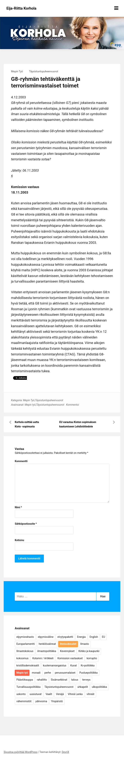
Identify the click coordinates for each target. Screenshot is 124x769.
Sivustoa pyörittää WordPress (20, 752)
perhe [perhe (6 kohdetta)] (47, 672)
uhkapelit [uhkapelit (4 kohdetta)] (82, 686)
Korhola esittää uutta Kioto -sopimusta (27, 424)
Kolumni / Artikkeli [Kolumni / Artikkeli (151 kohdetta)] (42, 658)
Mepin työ (30, 404)
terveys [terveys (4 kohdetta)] (86, 679)
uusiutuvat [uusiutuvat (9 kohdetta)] (36, 694)
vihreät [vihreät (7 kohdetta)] (90, 694)
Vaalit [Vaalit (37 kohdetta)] (49, 694)
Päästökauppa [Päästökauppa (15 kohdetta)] (24, 679)
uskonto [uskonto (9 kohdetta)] (21, 694)
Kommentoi (72, 404)
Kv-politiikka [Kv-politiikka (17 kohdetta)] (88, 665)
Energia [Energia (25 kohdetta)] (81, 636)
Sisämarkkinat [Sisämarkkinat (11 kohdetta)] (59, 679)
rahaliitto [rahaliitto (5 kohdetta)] (42, 679)
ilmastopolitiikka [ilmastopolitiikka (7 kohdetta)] (46, 651)
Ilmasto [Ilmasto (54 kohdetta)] (84, 643)
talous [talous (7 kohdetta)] (74, 679)
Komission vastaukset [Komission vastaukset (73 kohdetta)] (70, 658)
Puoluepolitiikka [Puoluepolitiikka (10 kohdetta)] (88, 672)
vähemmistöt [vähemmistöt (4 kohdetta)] (24, 701)
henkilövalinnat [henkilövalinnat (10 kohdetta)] (47, 643)
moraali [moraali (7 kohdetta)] (36, 672)
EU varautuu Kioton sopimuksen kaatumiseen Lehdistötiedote (77, 424)
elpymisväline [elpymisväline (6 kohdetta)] (45, 636)
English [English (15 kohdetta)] (94, 636)
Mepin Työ (17, 71)
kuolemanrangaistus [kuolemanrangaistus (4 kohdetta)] (54, 665)
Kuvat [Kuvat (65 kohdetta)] (73, 665)
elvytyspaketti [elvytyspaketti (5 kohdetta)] (65, 636)
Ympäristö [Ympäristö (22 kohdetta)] (57, 701)
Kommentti (21, 461)
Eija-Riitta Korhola (21, 8)
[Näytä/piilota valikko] (116, 8)
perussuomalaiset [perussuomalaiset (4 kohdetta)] (65, 672)
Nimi (18, 507)
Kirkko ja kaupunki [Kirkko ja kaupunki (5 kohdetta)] (88, 651)
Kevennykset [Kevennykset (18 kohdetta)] (67, 651)
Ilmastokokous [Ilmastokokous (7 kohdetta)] (24, 651)
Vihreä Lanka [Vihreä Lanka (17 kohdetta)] (75, 694)
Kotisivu (19, 540)
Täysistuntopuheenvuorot (43, 71)
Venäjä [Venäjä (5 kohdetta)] (60, 694)
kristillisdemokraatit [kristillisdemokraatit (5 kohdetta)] (27, 665)
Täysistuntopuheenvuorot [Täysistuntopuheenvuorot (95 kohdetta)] (59, 686)
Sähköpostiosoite (26, 523)
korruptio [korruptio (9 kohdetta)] (92, 658)
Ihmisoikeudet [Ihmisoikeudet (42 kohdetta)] (68, 643)
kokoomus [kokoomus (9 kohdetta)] (22, 658)
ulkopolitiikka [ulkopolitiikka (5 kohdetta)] (99, 686)
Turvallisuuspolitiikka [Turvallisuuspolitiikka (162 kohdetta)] (28, 686)
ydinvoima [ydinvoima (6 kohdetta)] (41, 701)
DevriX (65, 752)
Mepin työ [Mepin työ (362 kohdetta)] (22, 672)
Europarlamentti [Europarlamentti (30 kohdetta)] (25, 643)
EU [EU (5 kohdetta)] (103, 636)
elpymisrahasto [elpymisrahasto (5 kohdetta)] (25, 636)
